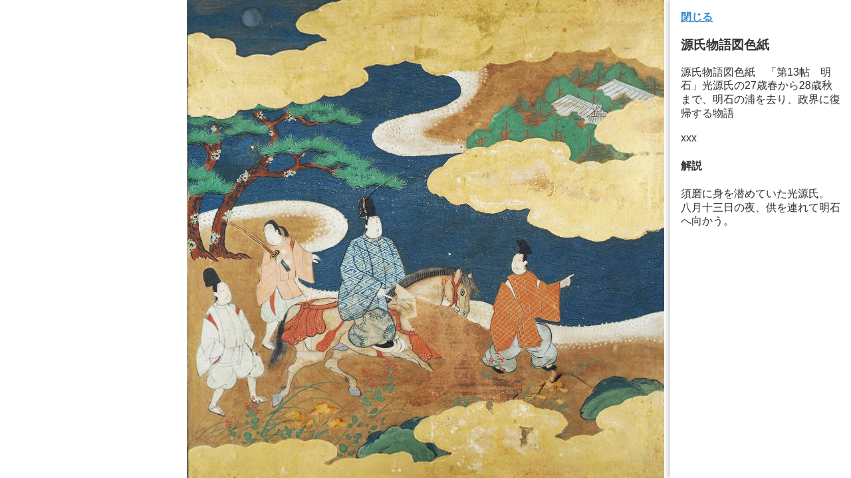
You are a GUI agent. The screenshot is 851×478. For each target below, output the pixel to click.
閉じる (697, 17)
